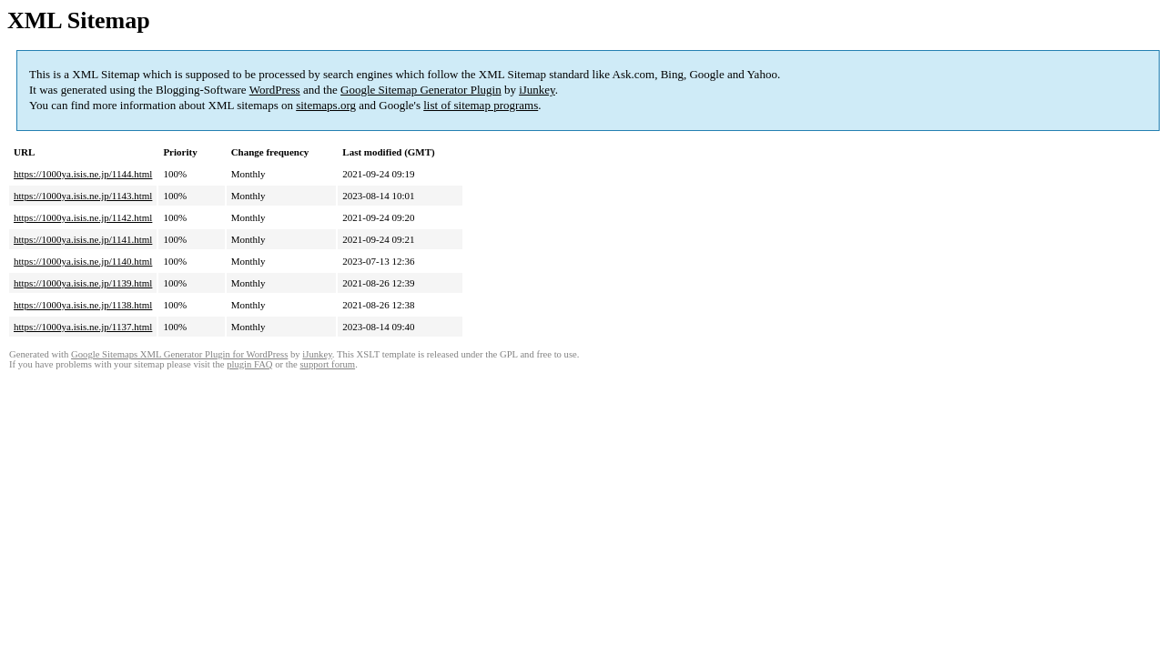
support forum (327, 364)
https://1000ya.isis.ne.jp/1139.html (83, 282)
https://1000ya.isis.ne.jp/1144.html (83, 173)
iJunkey (537, 89)
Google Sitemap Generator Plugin (421, 89)
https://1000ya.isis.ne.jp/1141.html (83, 239)
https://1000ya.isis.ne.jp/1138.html (83, 304)
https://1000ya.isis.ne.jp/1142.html (83, 217)
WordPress (274, 89)
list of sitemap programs (480, 105)
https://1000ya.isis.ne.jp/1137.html (83, 326)
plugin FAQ (249, 364)
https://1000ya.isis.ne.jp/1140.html (83, 261)
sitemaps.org (326, 105)
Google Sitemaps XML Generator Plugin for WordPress (179, 354)
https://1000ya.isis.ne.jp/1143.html (83, 195)
